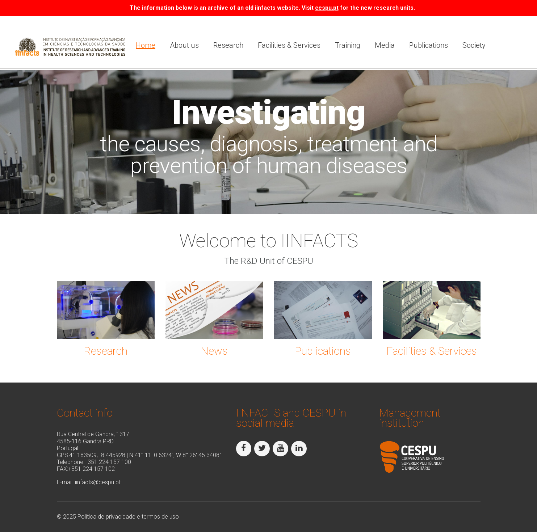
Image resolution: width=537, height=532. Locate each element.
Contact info (85, 412)
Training (347, 45)
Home (145, 45)
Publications (428, 45)
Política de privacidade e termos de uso (128, 516)
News (214, 351)
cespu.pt (327, 7)
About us (184, 45)
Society (474, 45)
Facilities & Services (289, 45)
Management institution (410, 417)
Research (228, 45)
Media (385, 45)
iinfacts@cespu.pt (98, 482)
